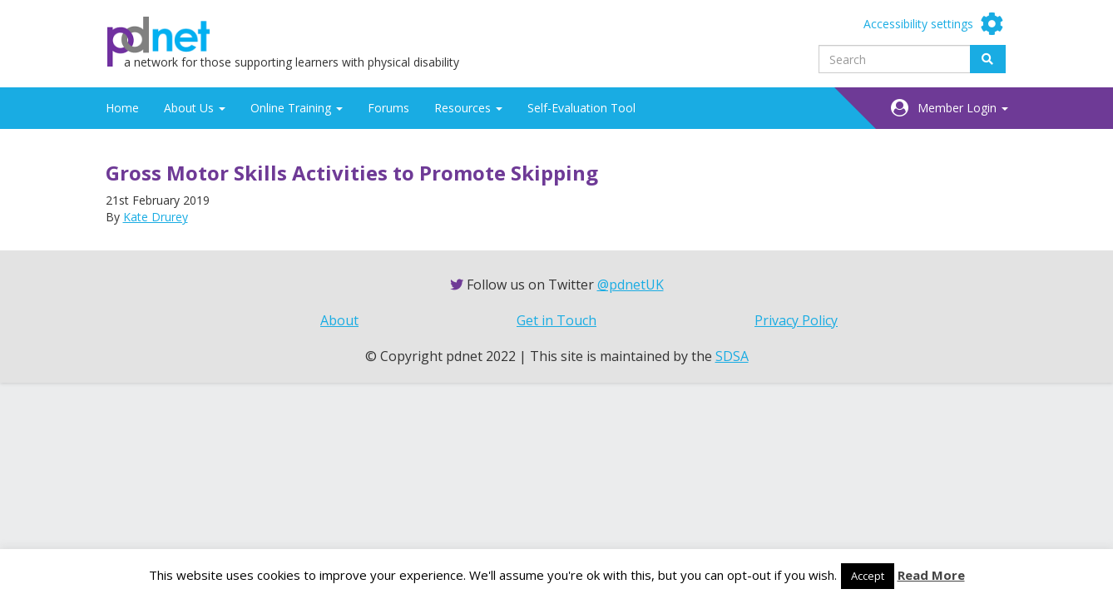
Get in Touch (556, 320)
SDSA (732, 356)
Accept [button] (867, 575)
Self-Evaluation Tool (581, 108)
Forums (388, 108)
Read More (931, 575)
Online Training (296, 108)
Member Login (963, 108)
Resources (468, 108)
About (339, 320)
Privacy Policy (796, 320)
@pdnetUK (630, 284)
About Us (194, 108)
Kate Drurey (155, 217)
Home (122, 108)
